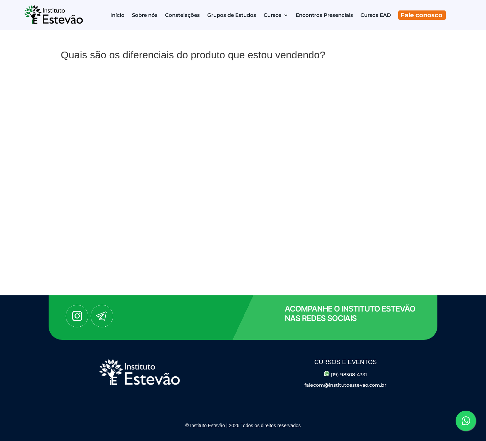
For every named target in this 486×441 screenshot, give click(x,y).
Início (117, 15)
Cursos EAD (375, 15)
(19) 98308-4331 (345, 375)
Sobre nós (145, 15)
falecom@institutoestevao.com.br (345, 385)
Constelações (182, 15)
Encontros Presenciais (324, 15)
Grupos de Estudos (231, 15)
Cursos (272, 15)
